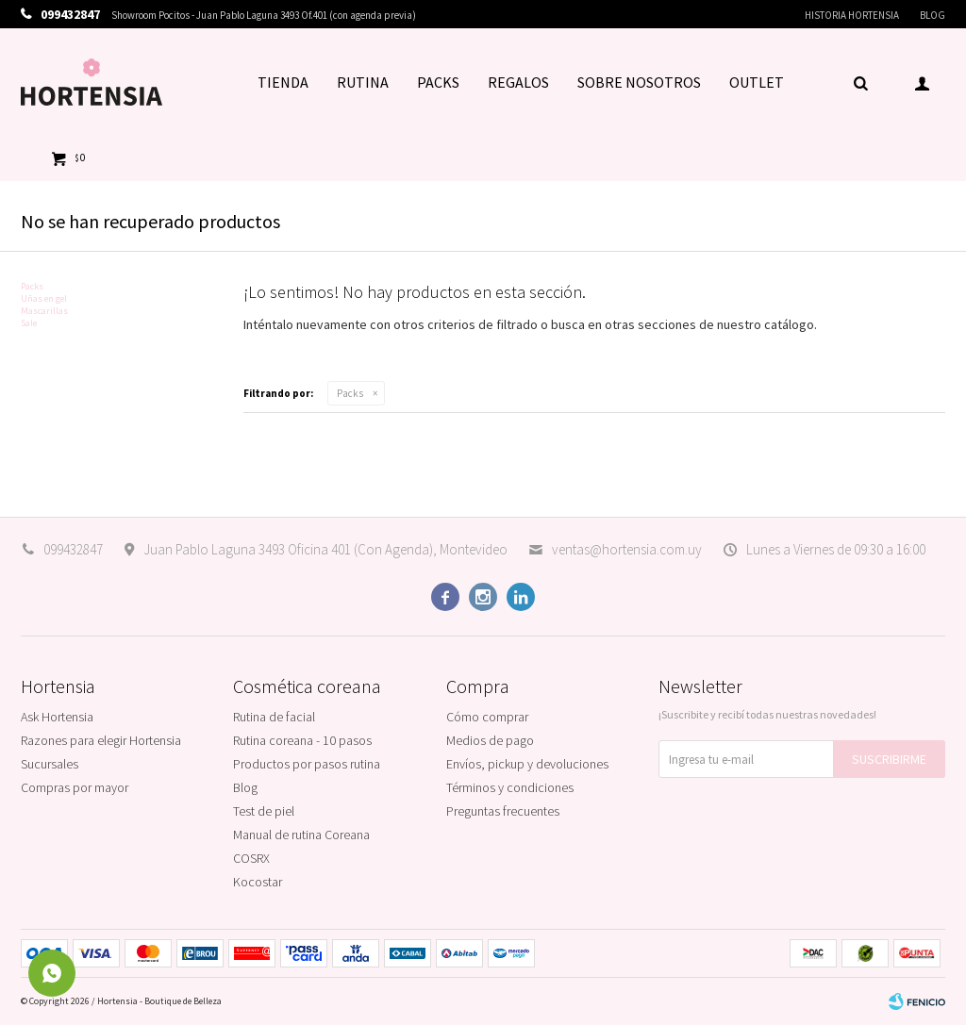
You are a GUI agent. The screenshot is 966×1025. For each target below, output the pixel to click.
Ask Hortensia (57, 716)
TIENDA (283, 82)
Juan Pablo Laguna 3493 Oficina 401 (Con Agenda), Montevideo (325, 549)
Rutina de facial (274, 716)
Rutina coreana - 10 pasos (302, 740)
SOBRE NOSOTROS (639, 82)
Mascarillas (44, 311)
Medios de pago (490, 740)
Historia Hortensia (852, 15)
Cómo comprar (487, 716)
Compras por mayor (74, 787)
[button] (860, 82)
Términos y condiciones (510, 787)
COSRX (251, 858)
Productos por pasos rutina (306, 763)
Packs (350, 393)
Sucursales (49, 763)
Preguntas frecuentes (502, 810)
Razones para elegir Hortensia (101, 740)
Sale (29, 323)
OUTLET (756, 82)
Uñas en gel (44, 298)
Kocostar (257, 881)
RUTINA (363, 82)
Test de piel (263, 810)
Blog (932, 15)
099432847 (73, 549)
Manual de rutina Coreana (301, 834)
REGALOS (518, 82)
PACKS (438, 82)
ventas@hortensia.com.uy (627, 549)
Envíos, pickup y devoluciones (527, 763)
